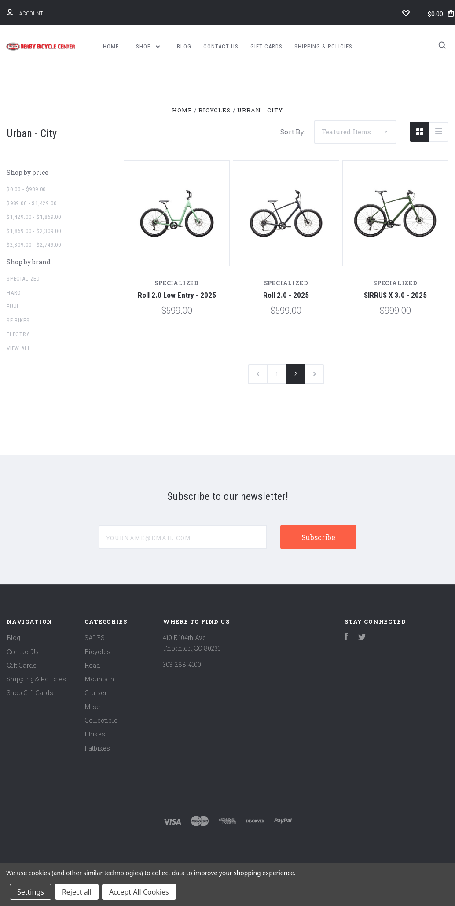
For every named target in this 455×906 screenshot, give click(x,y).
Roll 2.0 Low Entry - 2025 (177, 295)
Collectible (100, 720)
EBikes (94, 734)
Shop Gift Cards (30, 692)
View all (19, 348)
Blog (184, 46)
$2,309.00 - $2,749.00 (34, 244)
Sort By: (292, 131)
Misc (92, 707)
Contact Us (221, 46)
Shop (148, 46)
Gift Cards (266, 46)
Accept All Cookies (139, 892)
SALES (94, 637)
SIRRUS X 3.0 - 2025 (395, 295)
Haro (14, 292)
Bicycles (97, 651)
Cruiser (95, 692)
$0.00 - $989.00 (26, 189)
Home (111, 46)
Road (92, 665)
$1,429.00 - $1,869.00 (34, 217)
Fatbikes (97, 748)
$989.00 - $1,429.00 (31, 203)
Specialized (23, 278)
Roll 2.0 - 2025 (286, 295)
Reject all (77, 892)
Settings (30, 892)
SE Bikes (18, 320)
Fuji (12, 306)
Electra (18, 334)
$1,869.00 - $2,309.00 (34, 231)
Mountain (99, 679)
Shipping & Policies (323, 46)
